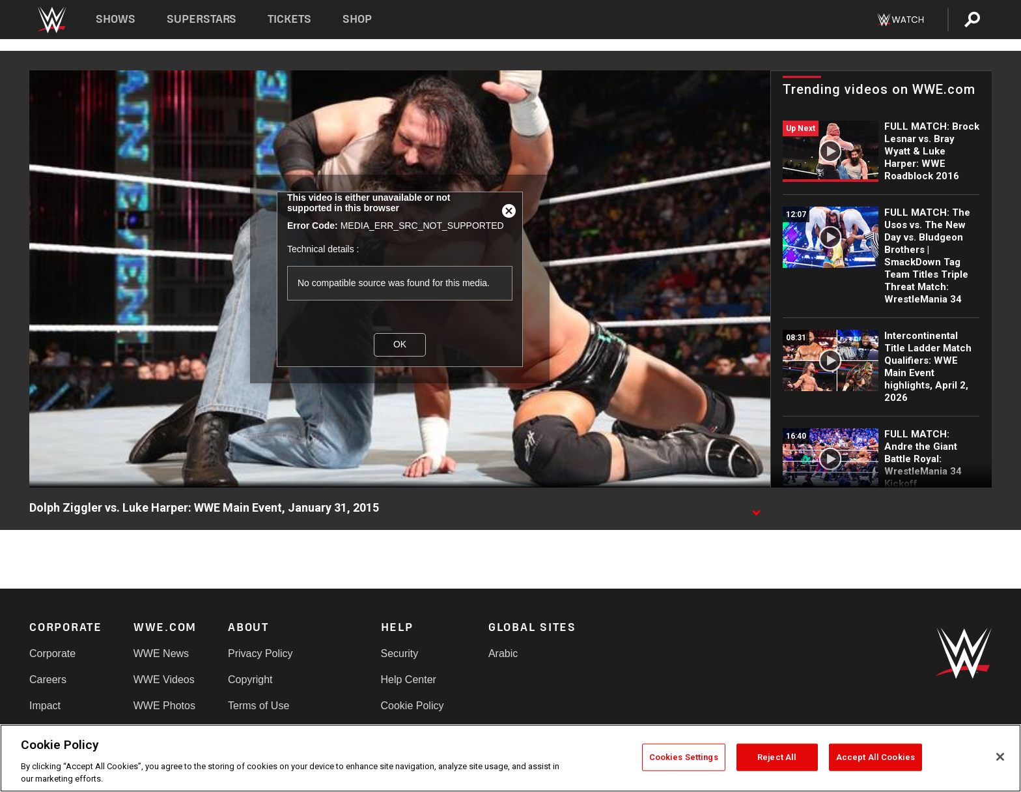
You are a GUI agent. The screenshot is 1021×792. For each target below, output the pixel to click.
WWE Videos (164, 679)
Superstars (202, 19)
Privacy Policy (260, 653)
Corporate (52, 653)
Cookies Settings (683, 757)
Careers (47, 679)
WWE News (161, 653)
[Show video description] (756, 508)
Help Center (408, 679)
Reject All (776, 757)
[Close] (1000, 756)
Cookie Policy (412, 705)
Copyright (250, 679)
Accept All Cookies (875, 757)
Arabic (503, 653)
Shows (115, 19)
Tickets (289, 19)
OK (399, 344)
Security (400, 653)
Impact (45, 705)
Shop (357, 19)
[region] (510, 758)
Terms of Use (258, 705)
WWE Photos (164, 705)
